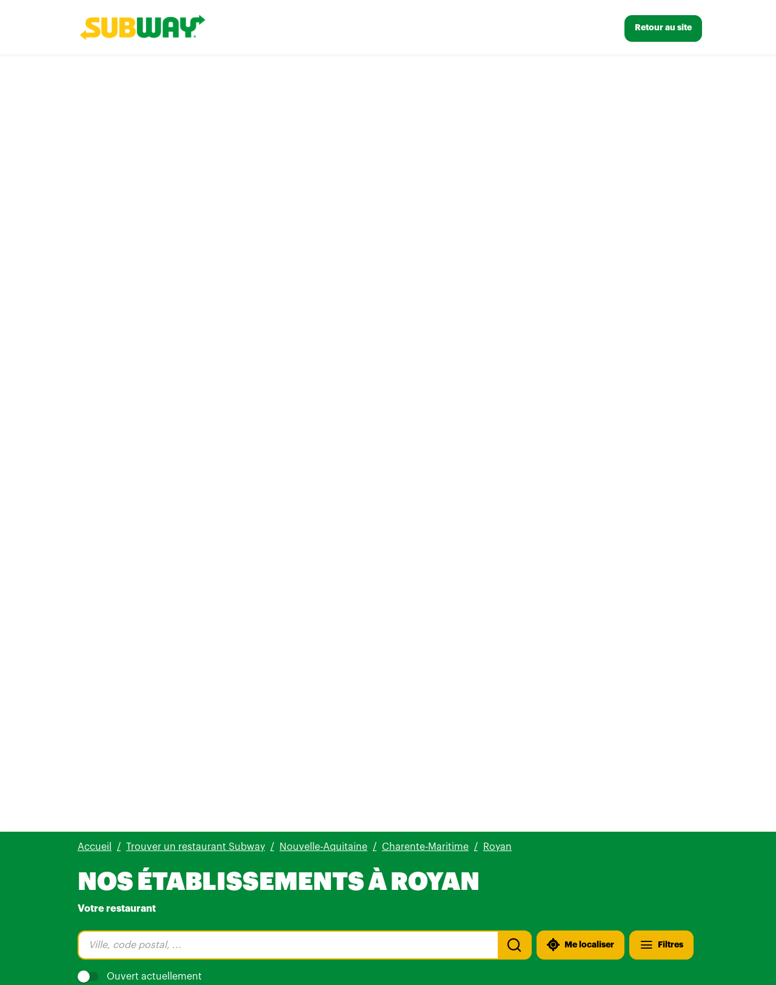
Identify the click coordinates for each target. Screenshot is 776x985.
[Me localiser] (580, 169)
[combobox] (288, 169)
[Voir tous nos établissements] (147, 923)
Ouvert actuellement (140, 201)
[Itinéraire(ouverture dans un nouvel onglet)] (262, 358)
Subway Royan (129, 274)
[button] (388, 769)
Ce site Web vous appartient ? (415, 475)
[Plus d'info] (142, 358)
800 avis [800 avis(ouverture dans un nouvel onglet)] (182, 291)
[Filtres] (661, 169)
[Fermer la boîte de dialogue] (606, 434)
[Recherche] (515, 169)
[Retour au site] (663, 28)
